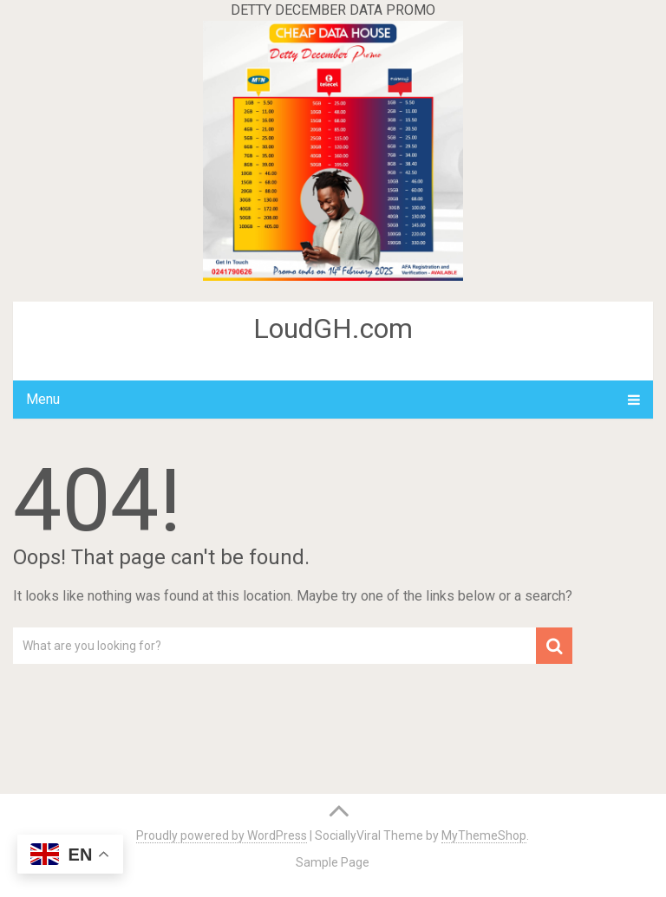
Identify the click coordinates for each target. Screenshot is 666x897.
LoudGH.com (333, 328)
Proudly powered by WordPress (221, 835)
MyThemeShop (483, 835)
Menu (43, 399)
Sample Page (332, 862)
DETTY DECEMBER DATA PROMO (333, 10)
